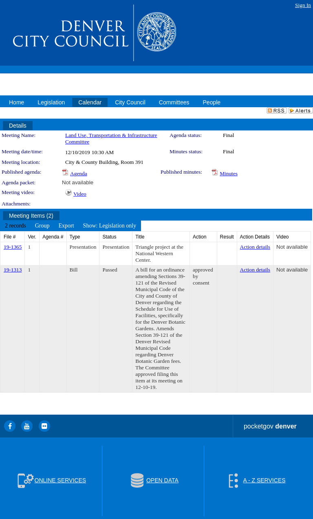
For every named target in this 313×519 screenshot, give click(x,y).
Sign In (303, 5)
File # (9, 237)
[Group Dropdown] (42, 226)
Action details (255, 247)
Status (109, 237)
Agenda (78, 173)
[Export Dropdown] (66, 226)
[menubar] (70, 226)
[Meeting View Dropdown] (110, 226)
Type (75, 237)
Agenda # (52, 237)
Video (79, 194)
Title (139, 237)
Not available (77, 182)
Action (199, 237)
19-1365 (13, 247)
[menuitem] (15, 226)
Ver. (32, 237)
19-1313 (13, 270)
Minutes (229, 173)
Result (227, 237)
